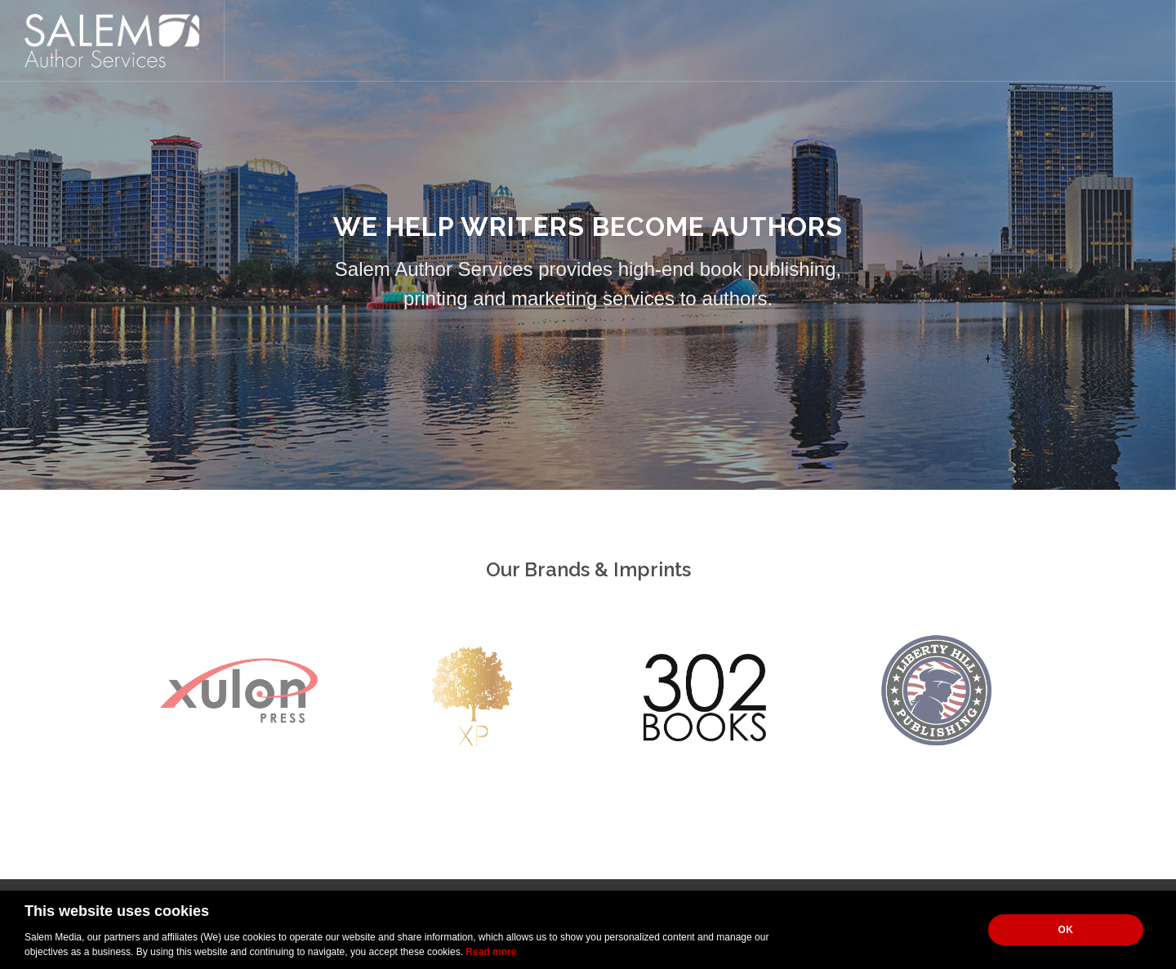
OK (1066, 930)
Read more (491, 952)
